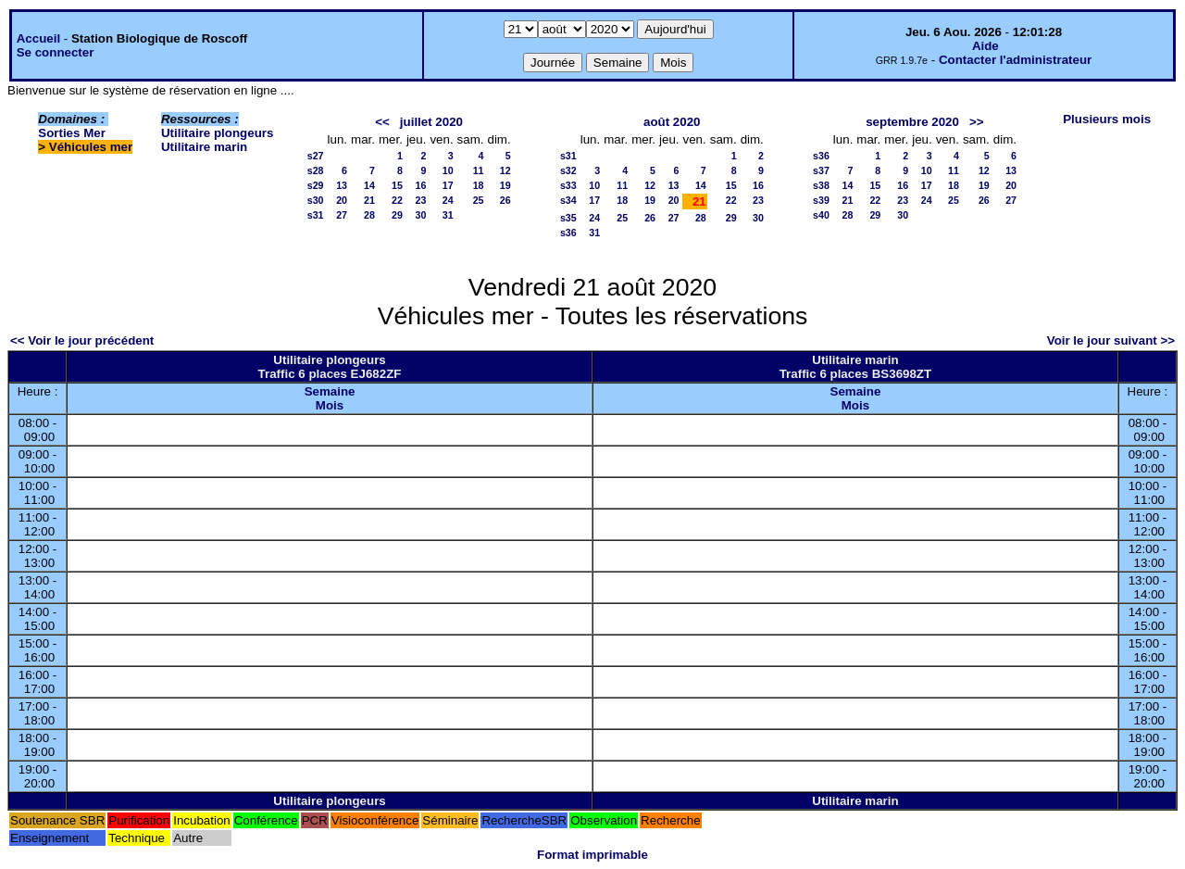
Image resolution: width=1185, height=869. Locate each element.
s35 (568, 217)
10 (448, 170)
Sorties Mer (72, 133)
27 (341, 214)
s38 (821, 185)
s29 (315, 185)
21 (369, 200)
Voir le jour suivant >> (1111, 340)
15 (397, 185)
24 (448, 200)
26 (505, 200)
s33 (568, 185)
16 (421, 185)
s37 (821, 170)
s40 (821, 214)
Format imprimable (592, 855)
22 (397, 200)
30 (421, 214)
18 (478, 185)
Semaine (330, 391)
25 (478, 200)
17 (448, 185)
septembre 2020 (912, 122)
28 (369, 214)
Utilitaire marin (204, 147)
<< (382, 122)
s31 (315, 214)
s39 (821, 200)
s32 (568, 170)
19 (505, 185)
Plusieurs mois (1107, 119)
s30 (315, 200)
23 (421, 200)
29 (397, 214)
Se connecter (55, 52)
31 (448, 214)
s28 (315, 170)
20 (341, 200)
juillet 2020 (431, 122)
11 (478, 170)
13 (341, 185)
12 (505, 170)
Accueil (38, 38)
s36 (568, 232)
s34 (568, 200)
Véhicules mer (90, 147)
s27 (315, 155)
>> (976, 122)
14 (369, 185)
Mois (329, 405)
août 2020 (672, 122)
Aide (985, 46)
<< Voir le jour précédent (82, 340)
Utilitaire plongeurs (217, 133)
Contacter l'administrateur (1015, 60)
